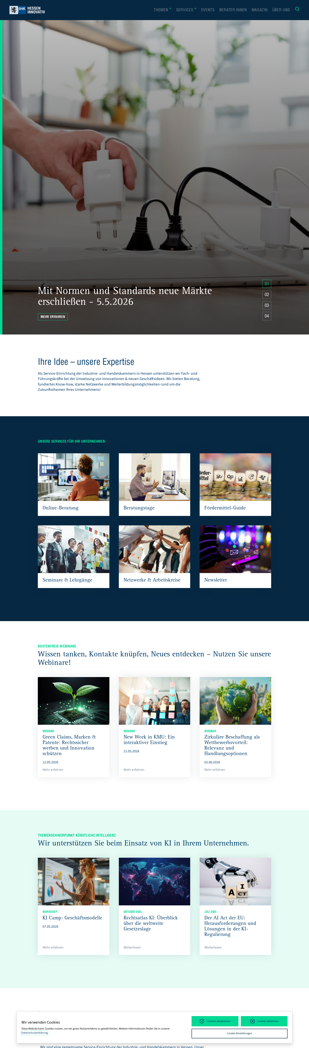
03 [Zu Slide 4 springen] (267, 306)
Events (208, 10)
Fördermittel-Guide (225, 508)
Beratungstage (139, 508)
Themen (162, 10)
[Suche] (297, 10)
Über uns (281, 10)
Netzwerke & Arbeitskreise (152, 580)
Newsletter (215, 580)
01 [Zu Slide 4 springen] (267, 284)
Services (186, 10)
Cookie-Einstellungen (239, 1033)
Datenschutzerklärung (34, 1033)
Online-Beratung (61, 508)
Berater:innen (233, 10)
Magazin (260, 10)
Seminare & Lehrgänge (67, 580)
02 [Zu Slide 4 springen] (267, 295)
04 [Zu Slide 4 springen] (267, 316)
